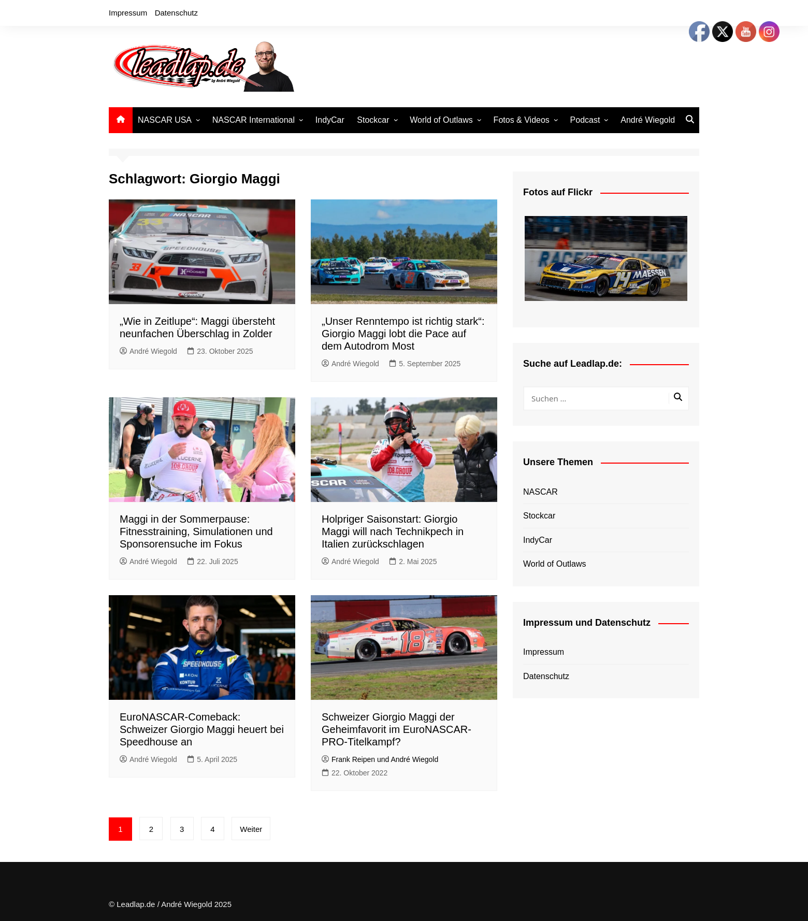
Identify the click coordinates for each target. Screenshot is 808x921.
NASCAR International (253, 120)
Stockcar (373, 120)
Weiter (251, 829)
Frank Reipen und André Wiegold (380, 759)
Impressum (128, 12)
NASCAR (540, 491)
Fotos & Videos (522, 120)
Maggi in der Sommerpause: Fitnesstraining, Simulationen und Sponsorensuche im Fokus (196, 531)
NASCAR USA (165, 120)
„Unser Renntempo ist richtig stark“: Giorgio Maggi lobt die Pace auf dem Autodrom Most (403, 333)
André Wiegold (648, 120)
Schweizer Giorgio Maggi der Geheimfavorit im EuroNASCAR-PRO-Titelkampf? (396, 729)
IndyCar (329, 120)
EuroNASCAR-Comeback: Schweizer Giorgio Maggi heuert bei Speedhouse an (202, 729)
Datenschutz (176, 12)
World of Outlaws (441, 120)
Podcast (585, 120)
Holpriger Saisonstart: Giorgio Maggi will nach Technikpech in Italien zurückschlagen (393, 531)
